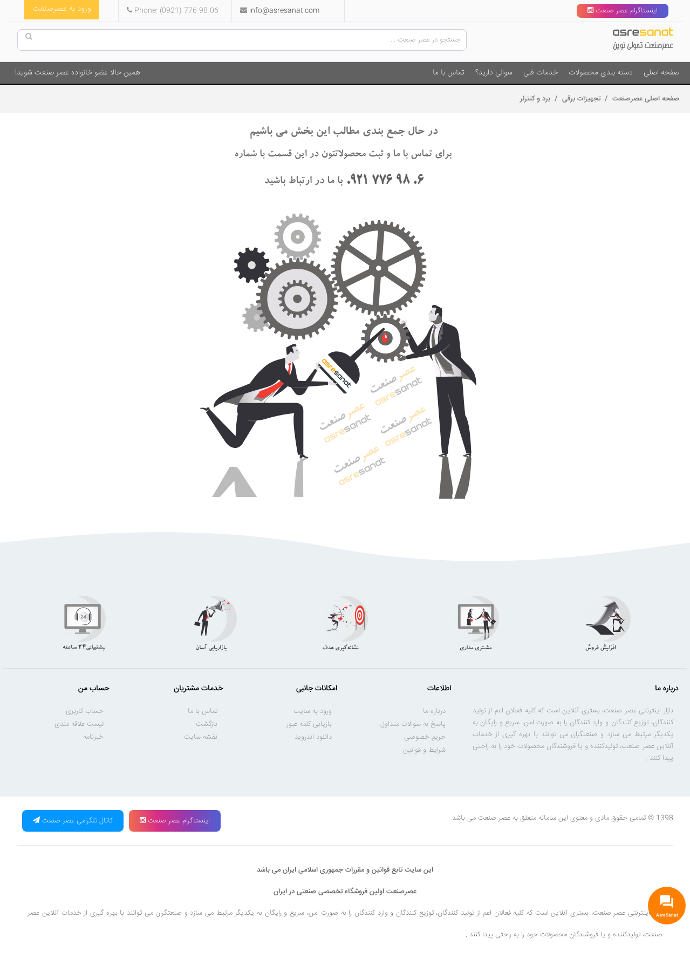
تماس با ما (448, 73)
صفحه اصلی (661, 73)
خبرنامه (93, 737)
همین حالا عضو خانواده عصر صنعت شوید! (77, 73)
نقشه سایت (200, 737)
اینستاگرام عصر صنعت (622, 10)
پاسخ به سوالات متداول (413, 724)
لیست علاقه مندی (79, 724)
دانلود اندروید (313, 737)
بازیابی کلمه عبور (309, 724)
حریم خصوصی (425, 737)
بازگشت (206, 724)
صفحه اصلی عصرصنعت (644, 98)
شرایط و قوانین (424, 750)
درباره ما (434, 711)
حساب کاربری (85, 711)
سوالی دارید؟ (494, 73)
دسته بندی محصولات (601, 73)
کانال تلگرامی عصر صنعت (73, 820)
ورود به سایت (312, 711)
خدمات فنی (540, 73)
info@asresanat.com (284, 10)
